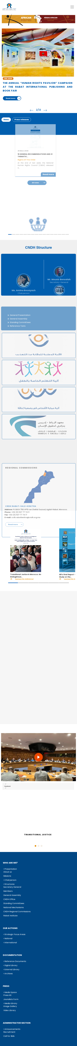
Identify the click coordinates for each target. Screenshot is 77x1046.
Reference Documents (15, 961)
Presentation (10, 869)
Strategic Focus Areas (14, 934)
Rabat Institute (10, 915)
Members (8, 891)
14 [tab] (59, 234)
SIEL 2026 (8, 78)
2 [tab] (13, 234)
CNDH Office (9, 899)
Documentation (12, 955)
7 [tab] (33, 234)
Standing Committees (13, 903)
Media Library (10, 1003)
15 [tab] (63, 234)
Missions (7, 876)
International (10, 942)
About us (7, 871)
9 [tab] (40, 234)
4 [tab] (21, 234)
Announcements (12, 1029)
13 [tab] (56, 234)
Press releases (22, 119)
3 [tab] (17, 234)
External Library (11, 969)
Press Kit (7, 995)
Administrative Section (16, 1022)
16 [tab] (67, 234)
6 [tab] (29, 234)
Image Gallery (10, 1006)
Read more (10, 98)
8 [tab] (36, 234)
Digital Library (10, 965)
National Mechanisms (13, 907)
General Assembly (12, 895)
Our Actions (10, 928)
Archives (8, 973)
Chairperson (10, 880)
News (6, 119)
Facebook (7, 786)
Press (6, 986)
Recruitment (9, 1032)
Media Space (10, 992)
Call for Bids (9, 1036)
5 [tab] (25, 234)
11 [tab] (48, 234)
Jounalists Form (10, 999)
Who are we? (10, 862)
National (8, 938)
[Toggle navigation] (72, 6)
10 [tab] (44, 234)
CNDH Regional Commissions (17, 911)
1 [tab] (10, 234)
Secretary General (12, 887)
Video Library (9, 1010)
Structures (9, 884)
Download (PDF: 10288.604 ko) (24, 579)
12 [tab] (52, 234)
